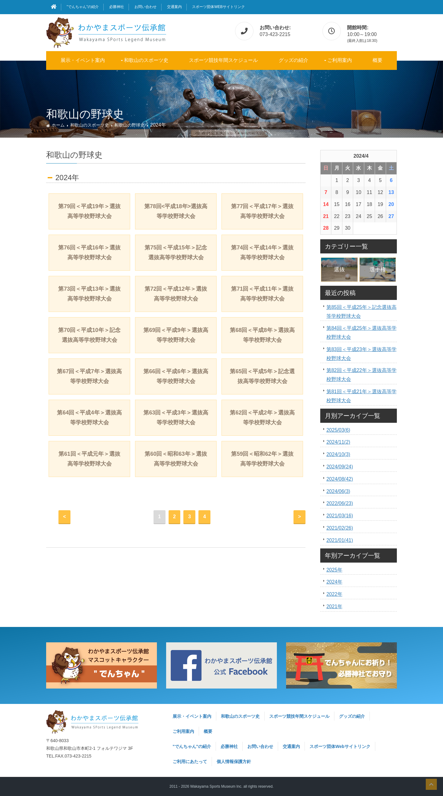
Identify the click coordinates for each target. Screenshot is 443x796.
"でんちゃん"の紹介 (83, 7)
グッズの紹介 (293, 60)
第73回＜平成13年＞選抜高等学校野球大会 (89, 294)
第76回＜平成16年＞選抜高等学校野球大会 (89, 252)
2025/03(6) (338, 430)
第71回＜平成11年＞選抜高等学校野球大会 (262, 294)
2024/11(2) (338, 442)
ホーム (58, 125)
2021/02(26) (339, 528)
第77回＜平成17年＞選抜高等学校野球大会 (262, 211)
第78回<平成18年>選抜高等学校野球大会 (175, 211)
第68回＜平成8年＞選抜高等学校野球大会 (262, 335)
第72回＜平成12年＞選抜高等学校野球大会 (176, 294)
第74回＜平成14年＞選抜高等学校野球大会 (262, 252)
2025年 (334, 569)
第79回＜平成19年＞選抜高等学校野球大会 (89, 211)
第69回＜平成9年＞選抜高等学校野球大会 (175, 335)
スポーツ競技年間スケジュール (223, 60)
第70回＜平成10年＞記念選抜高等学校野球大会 (89, 335)
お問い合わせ (145, 7)
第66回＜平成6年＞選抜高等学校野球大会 (175, 376)
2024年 (334, 581)
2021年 (334, 606)
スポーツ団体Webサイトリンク (218, 7)
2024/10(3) (338, 454)
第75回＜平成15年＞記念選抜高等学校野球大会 (176, 252)
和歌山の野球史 (129, 125)
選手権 (377, 269)
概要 (377, 60)
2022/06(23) (339, 503)
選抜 (339, 269)
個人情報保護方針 (234, 761)
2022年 (334, 594)
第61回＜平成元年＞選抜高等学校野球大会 (89, 459)
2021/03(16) (339, 515)
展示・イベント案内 (83, 60)
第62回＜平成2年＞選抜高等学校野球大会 (262, 418)
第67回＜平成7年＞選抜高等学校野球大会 (89, 376)
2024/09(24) (339, 466)
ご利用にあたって (190, 761)
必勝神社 (116, 7)
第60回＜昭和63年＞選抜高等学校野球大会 (176, 459)
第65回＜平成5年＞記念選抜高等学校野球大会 (262, 376)
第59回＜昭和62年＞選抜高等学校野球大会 (262, 459)
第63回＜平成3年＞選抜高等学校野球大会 (175, 418)
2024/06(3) (338, 491)
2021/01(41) (339, 540)
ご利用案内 (339, 60)
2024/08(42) (339, 479)
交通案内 (174, 7)
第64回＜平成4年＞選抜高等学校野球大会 (89, 418)
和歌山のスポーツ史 (146, 60)
